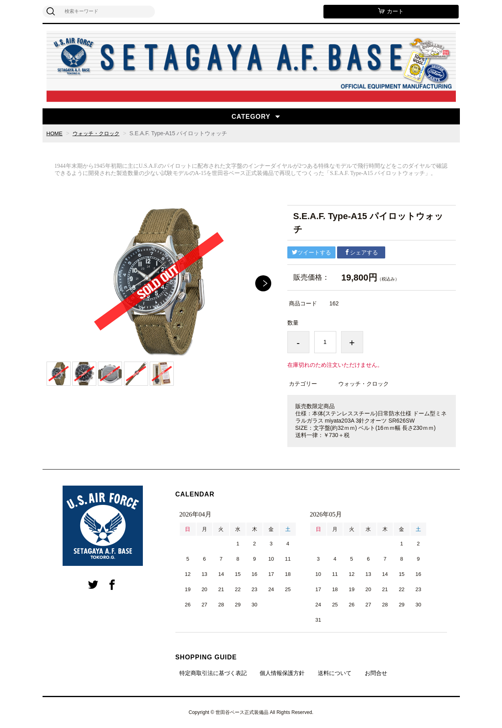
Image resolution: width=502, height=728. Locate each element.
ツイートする (311, 252)
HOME (55, 133)
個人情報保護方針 (282, 673)
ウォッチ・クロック (98, 133)
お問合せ (376, 673)
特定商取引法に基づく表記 (213, 673)
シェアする (361, 252)
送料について (335, 673)
